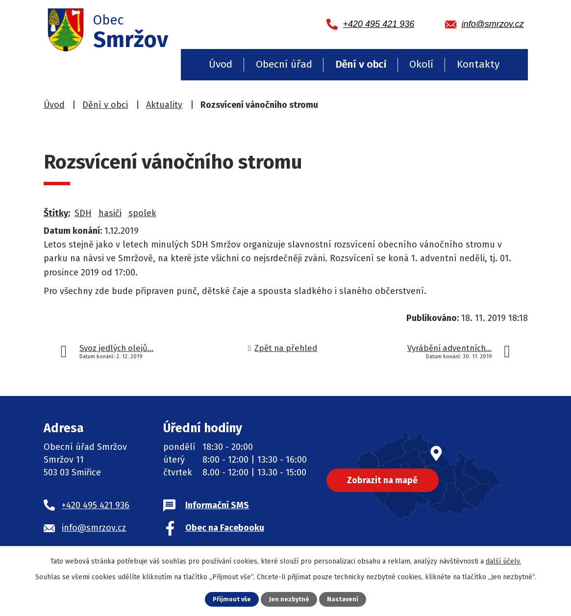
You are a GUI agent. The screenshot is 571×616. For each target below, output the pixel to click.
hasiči (110, 213)
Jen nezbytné (289, 599)
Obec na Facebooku (224, 527)
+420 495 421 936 (95, 505)
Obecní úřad (284, 64)
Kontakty (478, 64)
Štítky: (57, 213)
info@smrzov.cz (94, 527)
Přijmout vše (231, 599)
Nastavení (343, 599)
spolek (142, 213)
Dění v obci (360, 64)
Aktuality (164, 104)
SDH (83, 213)
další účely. (503, 561)
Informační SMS (217, 505)
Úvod (220, 64)
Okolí (421, 64)
